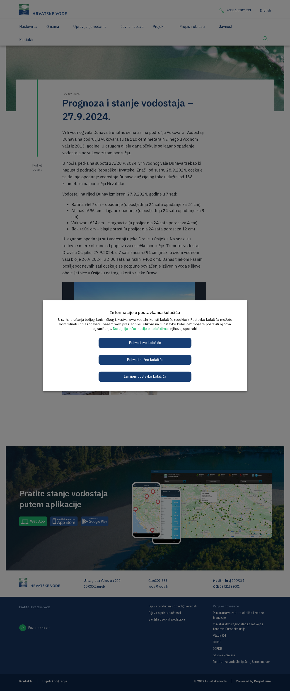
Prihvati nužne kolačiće (145, 360)
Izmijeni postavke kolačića (145, 376)
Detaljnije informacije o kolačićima (140, 328)
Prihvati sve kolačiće (145, 343)
